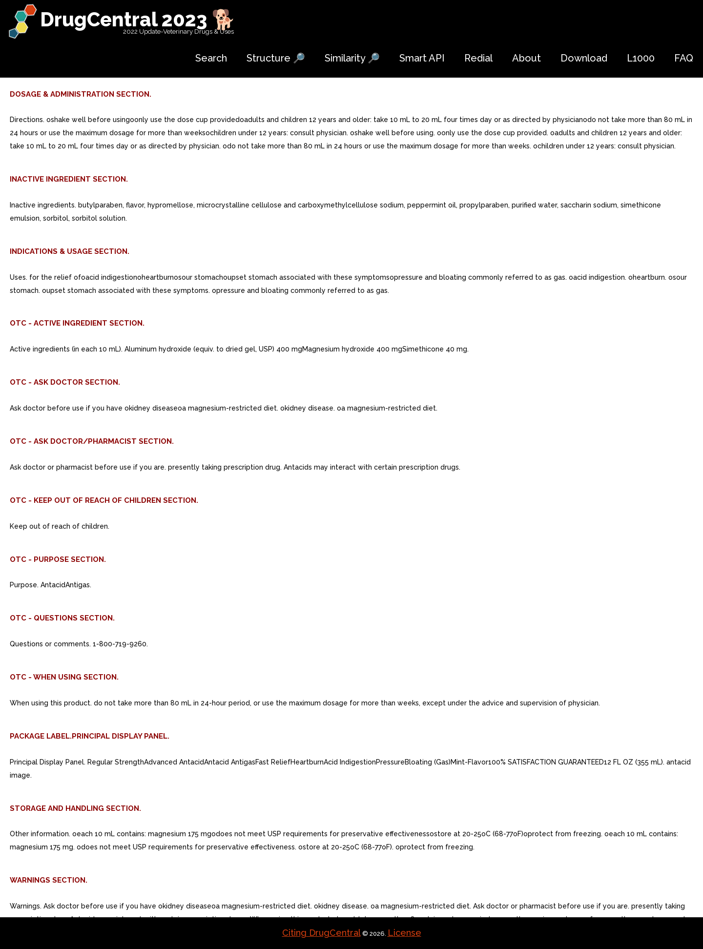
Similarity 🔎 (352, 58)
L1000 (641, 58)
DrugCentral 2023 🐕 (138, 19)
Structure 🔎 (276, 58)
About (526, 58)
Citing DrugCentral (321, 933)
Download (583, 58)
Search (211, 58)
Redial (478, 58)
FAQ (683, 58)
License (404, 933)
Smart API (422, 58)
